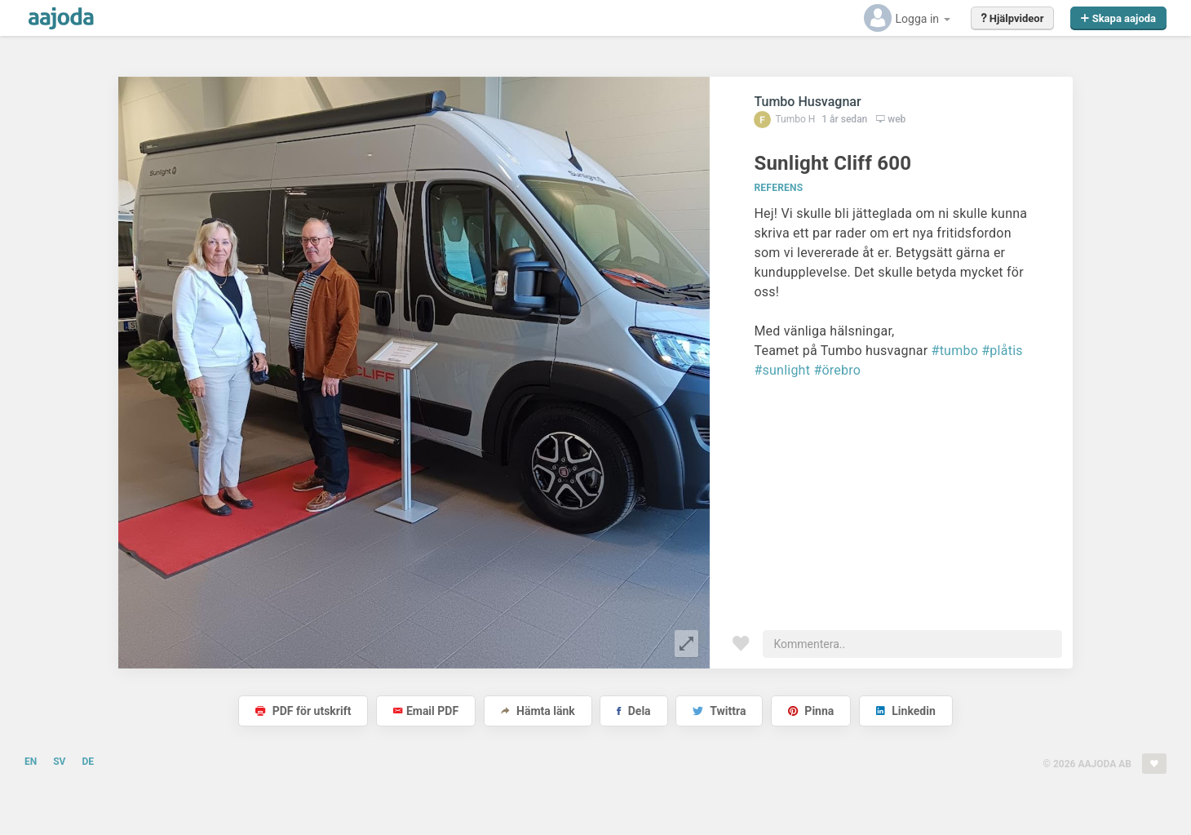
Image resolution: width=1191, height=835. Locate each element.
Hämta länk (538, 710)
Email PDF (425, 710)
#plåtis (1002, 350)
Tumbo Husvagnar (807, 101)
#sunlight (782, 370)
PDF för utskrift (303, 710)
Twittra (719, 710)
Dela (633, 710)
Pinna (811, 710)
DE (88, 761)
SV (59, 761)
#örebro (837, 370)
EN (30, 761)
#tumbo (955, 350)
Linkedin (906, 710)
